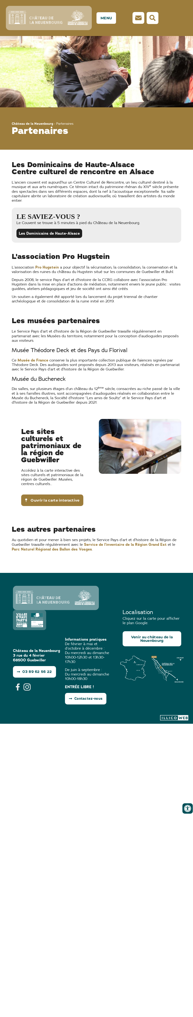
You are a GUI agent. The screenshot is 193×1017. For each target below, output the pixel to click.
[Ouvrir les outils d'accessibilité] (187, 808)
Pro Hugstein (47, 265)
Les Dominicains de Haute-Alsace (49, 231)
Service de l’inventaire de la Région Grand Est (125, 542)
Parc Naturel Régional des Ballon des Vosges (52, 547)
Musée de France (33, 358)
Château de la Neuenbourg (32, 122)
